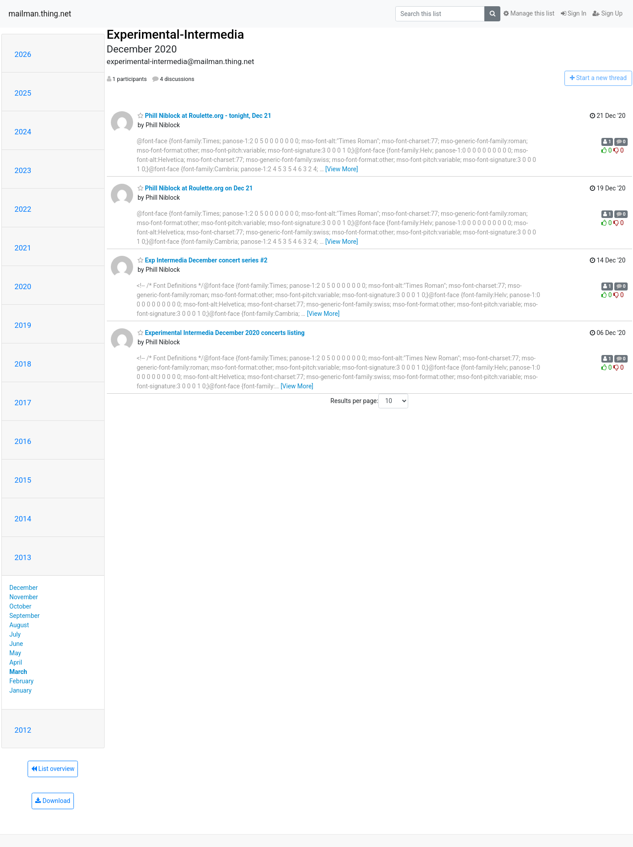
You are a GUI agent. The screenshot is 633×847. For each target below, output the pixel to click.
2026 (23, 54)
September (24, 615)
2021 (23, 247)
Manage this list (528, 13)
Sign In (574, 13)
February (21, 681)
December (23, 587)
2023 (23, 170)
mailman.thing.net (39, 13)
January (20, 690)
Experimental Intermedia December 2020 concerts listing (221, 332)
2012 (23, 730)
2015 (23, 480)
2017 (23, 402)
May (15, 653)
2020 (23, 286)
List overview (53, 768)
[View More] (341, 169)
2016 (23, 441)
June (16, 643)
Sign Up (607, 13)
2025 (23, 93)
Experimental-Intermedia (175, 34)
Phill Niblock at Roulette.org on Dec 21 (195, 188)
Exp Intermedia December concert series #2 (203, 260)
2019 (23, 325)
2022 (23, 209)
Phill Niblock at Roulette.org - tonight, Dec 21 (204, 115)
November (23, 597)
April (15, 662)
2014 (23, 518)
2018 (23, 363)
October (20, 606)
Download (52, 800)
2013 (23, 557)
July (14, 634)
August (19, 625)
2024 (23, 131)
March (18, 671)
